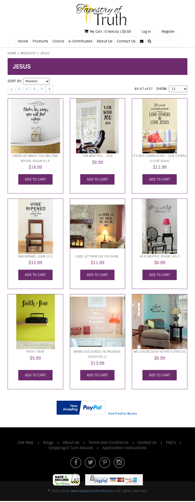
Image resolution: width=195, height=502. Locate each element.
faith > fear (35, 352)
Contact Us (126, 41)
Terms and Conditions (108, 443)
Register (167, 32)
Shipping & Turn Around (70, 448)
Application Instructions (124, 448)
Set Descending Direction (54, 82)
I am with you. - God (97, 156)
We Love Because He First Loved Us (160, 352)
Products (40, 41)
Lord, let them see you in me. (97, 257)
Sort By (14, 81)
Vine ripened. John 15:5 (35, 257)
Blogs (47, 443)
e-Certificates (80, 41)
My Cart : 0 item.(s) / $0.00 (103, 31)
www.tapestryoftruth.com (92, 492)
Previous (11, 89)
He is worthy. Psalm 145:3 (160, 257)
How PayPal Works (122, 414)
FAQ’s (172, 443)
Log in (144, 32)
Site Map (25, 443)
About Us (104, 41)
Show (161, 89)
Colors (58, 41)
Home (23, 41)
